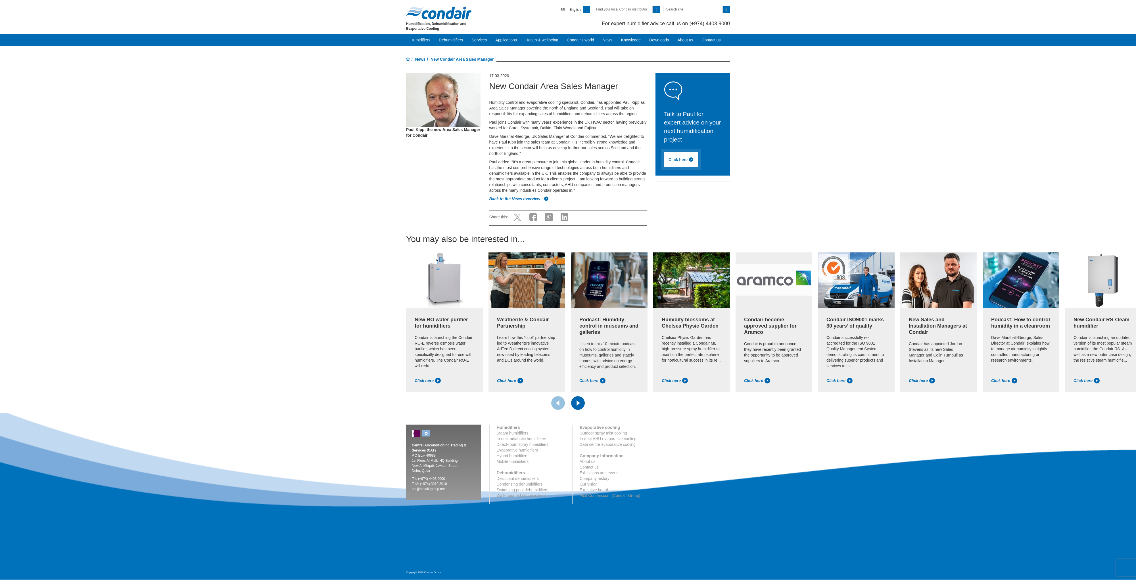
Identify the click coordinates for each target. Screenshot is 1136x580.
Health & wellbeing (541, 40)
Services (479, 40)
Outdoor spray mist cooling (603, 433)
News (608, 40)
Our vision (589, 484)
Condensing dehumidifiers (520, 484)
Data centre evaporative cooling (608, 444)
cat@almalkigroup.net (428, 489)
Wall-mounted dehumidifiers (521, 495)
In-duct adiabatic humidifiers (521, 438)
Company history (594, 478)
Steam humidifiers (513, 433)
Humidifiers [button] (420, 40)
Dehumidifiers (451, 40)
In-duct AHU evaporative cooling (608, 438)
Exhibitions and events (599, 473)
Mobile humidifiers (513, 461)
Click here (681, 159)
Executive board (594, 490)
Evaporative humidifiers (517, 450)
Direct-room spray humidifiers (523, 444)
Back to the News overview (519, 199)
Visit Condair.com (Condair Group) (610, 495)
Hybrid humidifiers (513, 456)
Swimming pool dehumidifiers (522, 490)
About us (685, 40)
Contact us (711, 40)
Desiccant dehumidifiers (518, 478)
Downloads (659, 40)
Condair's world (580, 40)
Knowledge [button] (631, 40)
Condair (438, 12)
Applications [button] (506, 40)
